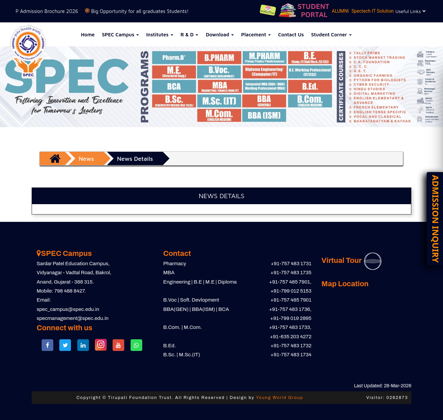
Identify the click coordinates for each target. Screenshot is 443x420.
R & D (189, 34)
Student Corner (331, 34)
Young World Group (279, 397)
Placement (256, 34)
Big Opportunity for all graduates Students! (154, 11)
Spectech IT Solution (372, 11)
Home (88, 34)
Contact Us (291, 34)
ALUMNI (339, 11)
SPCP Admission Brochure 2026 (56, 11)
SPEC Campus (120, 34)
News (86, 158)
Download (220, 34)
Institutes (159, 34)
